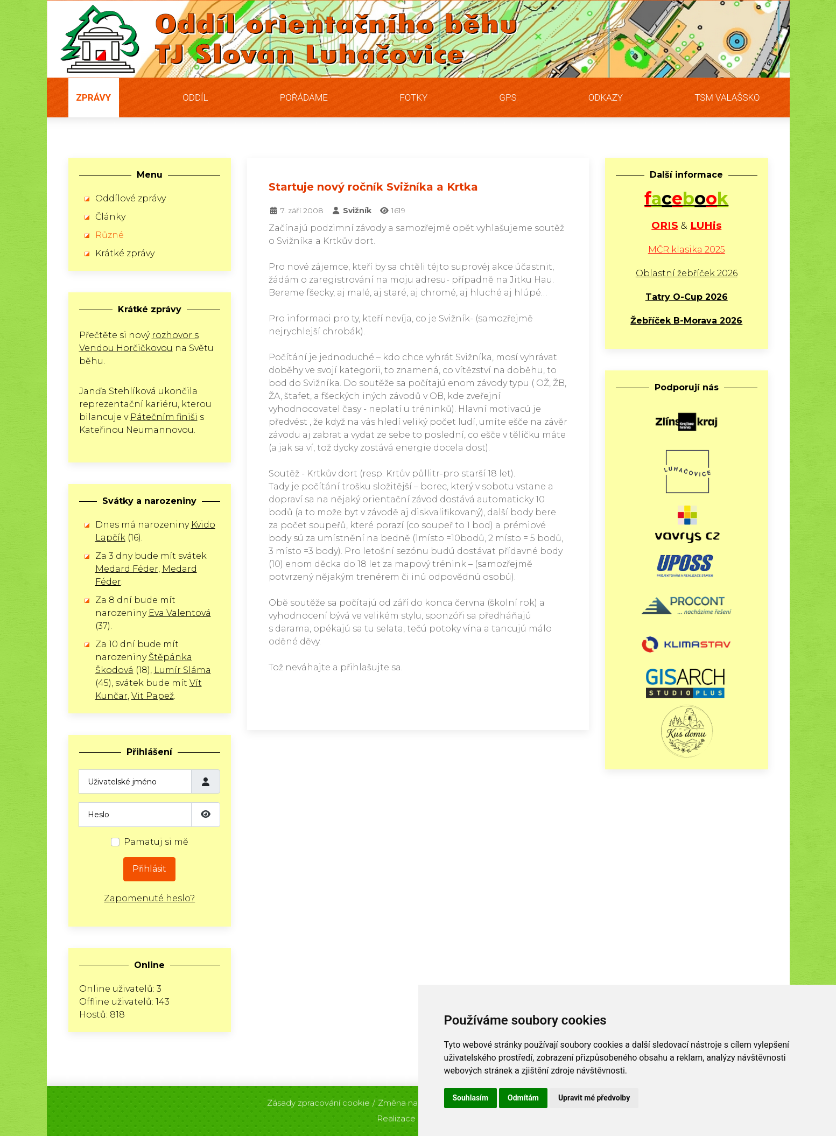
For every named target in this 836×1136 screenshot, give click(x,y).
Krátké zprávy (124, 253)
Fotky (413, 97)
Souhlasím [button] (471, 1097)
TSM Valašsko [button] (727, 97)
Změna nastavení (412, 1100)
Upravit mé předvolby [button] (594, 1097)
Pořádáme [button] (304, 97)
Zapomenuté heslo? (149, 898)
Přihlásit (149, 869)
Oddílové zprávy (130, 198)
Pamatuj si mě (156, 842)
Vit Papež (152, 696)
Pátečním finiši (164, 417)
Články (110, 217)
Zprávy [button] (93, 97)
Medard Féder (126, 569)
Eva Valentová (180, 613)
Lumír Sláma (182, 670)
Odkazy (605, 97)
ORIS (664, 225)
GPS (507, 97)
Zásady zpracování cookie (318, 1100)
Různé (109, 235)
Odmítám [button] (523, 1097)
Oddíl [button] (195, 97)
